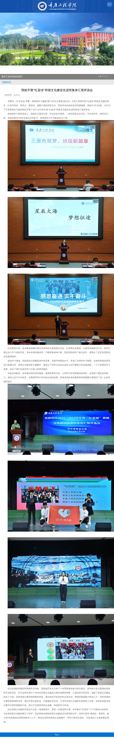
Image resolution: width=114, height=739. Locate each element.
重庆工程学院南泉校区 (11, 76)
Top (57, 734)
